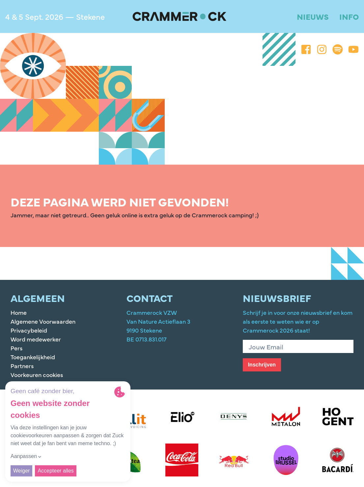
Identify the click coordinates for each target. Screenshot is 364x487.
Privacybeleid (29, 330)
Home (19, 312)
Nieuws (313, 16)
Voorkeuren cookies (37, 374)
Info (349, 16)
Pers (16, 348)
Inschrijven (262, 364)
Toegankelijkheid (33, 357)
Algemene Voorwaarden (43, 321)
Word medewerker (36, 339)
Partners (22, 366)
